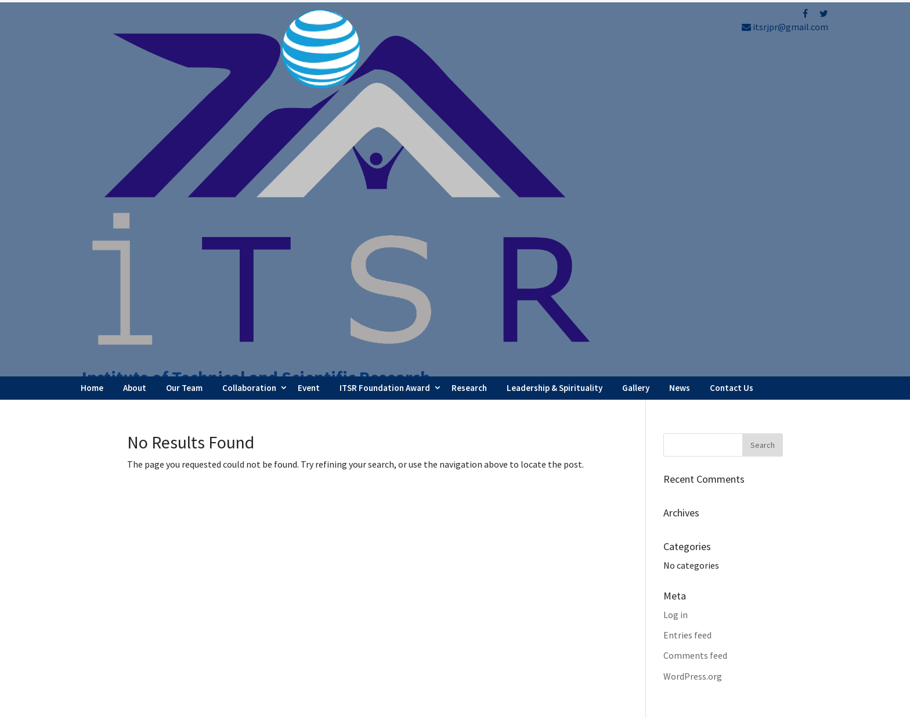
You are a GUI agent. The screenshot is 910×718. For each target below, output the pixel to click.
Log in (675, 287)
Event (309, 60)
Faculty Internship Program (536, 589)
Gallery (635, 60)
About (134, 60)
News (679, 60)
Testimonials (507, 636)
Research (469, 60)
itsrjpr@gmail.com (785, 27)
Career (494, 652)
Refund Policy (681, 625)
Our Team (184, 60)
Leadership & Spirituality (554, 60)
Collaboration (249, 60)
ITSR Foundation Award (385, 60)
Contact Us (731, 60)
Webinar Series (510, 605)
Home (92, 60)
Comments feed (695, 328)
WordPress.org (692, 348)
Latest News (505, 620)
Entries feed (687, 307)
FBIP (235, 704)
